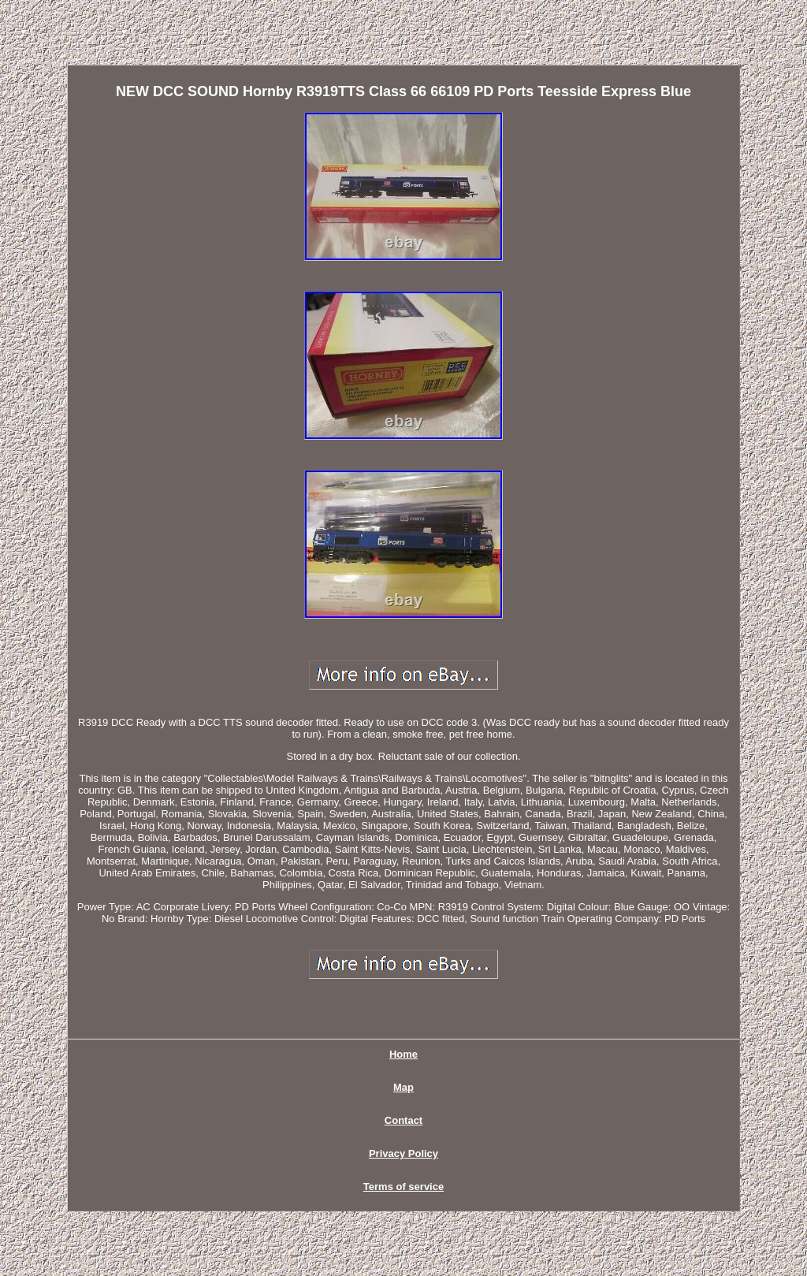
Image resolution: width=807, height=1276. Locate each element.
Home (403, 1054)
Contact (403, 1120)
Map (403, 1087)
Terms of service (403, 1186)
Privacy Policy (403, 1153)
